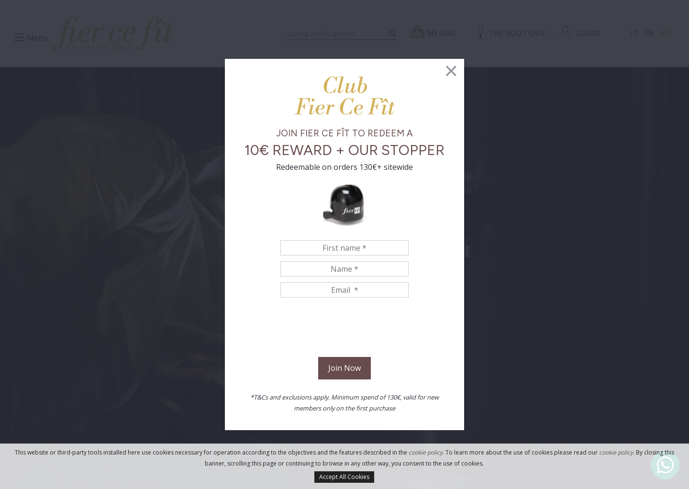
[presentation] (344, 328)
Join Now (344, 368)
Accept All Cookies (344, 477)
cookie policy (426, 452)
